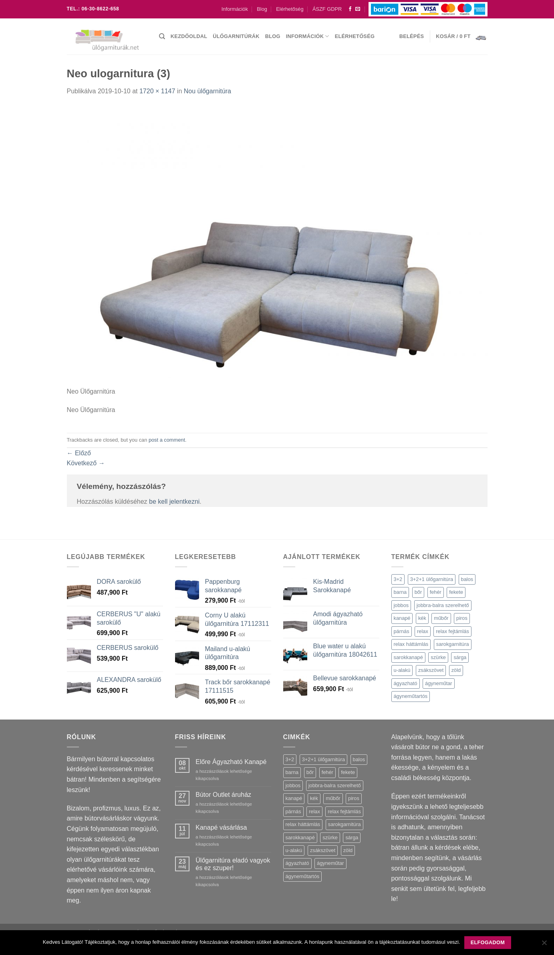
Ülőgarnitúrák (236, 36)
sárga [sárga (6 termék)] (459, 657)
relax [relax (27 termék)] (422, 631)
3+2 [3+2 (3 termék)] (398, 579)
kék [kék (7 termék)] (422, 618)
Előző (79, 453)
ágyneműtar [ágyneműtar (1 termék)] (438, 683)
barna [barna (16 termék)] (400, 592)
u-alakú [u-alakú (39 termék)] (402, 670)
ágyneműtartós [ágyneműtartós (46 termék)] (411, 696)
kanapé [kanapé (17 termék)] (402, 618)
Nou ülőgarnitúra (207, 91)
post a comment (167, 440)
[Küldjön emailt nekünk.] (357, 9)
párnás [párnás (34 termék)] (401, 631)
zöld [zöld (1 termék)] (456, 670)
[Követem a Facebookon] (350, 9)
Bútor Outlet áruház (223, 794)
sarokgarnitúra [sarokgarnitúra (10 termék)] (452, 644)
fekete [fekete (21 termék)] (456, 592)
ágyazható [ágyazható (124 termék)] (405, 683)
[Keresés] (162, 36)
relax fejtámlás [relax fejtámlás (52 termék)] (452, 631)
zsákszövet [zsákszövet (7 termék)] (430, 670)
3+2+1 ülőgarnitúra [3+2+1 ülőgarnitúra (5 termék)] (431, 579)
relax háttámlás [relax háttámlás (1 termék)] (411, 644)
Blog (262, 9)
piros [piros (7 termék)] (461, 618)
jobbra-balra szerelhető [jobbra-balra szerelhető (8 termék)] (443, 605)
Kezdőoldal (189, 36)
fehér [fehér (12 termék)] (435, 592)
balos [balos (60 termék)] (467, 579)
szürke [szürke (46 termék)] (438, 657)
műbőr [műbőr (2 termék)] (441, 618)
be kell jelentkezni (174, 501)
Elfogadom (488, 942)
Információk (235, 9)
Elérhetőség (289, 9)
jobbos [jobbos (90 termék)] (401, 605)
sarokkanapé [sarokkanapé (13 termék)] (408, 657)
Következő (86, 463)
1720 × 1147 (157, 91)
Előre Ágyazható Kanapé (230, 761)
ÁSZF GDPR (327, 9)
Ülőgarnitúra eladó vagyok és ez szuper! (232, 864)
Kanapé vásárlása (221, 827)
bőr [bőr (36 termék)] (418, 592)
